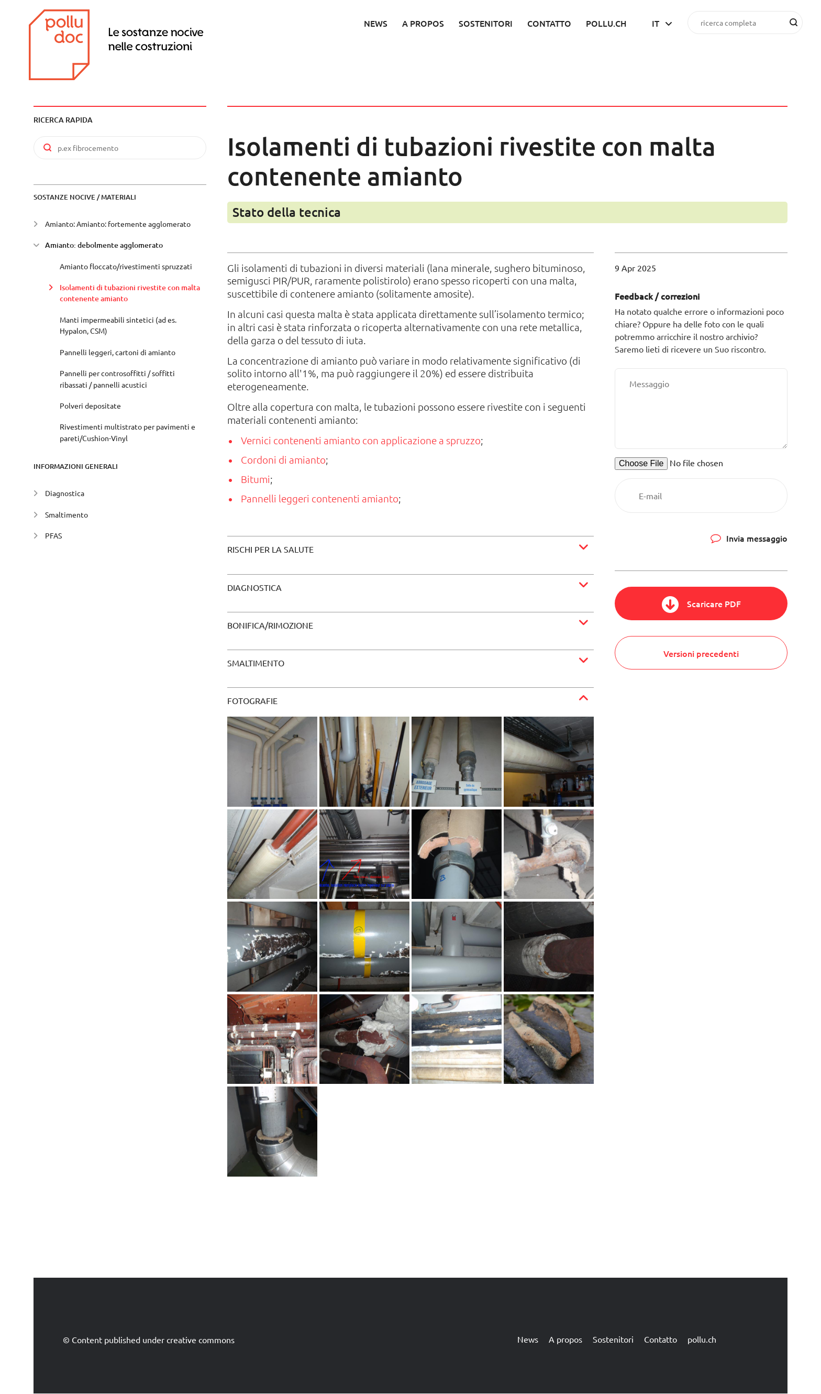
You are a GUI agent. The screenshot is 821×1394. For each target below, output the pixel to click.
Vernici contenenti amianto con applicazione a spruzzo (361, 440)
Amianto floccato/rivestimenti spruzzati (126, 266)
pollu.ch (606, 23)
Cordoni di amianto (283, 459)
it (655, 23)
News (375, 23)
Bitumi (255, 479)
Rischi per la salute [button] (270, 549)
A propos (423, 23)
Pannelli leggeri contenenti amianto (319, 498)
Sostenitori (486, 23)
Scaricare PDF (714, 603)
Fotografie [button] (252, 700)
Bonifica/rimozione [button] (270, 625)
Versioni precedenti (701, 653)
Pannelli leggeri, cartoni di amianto (117, 352)
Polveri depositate (90, 405)
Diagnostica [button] (254, 587)
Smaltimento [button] (255, 662)
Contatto (549, 23)
